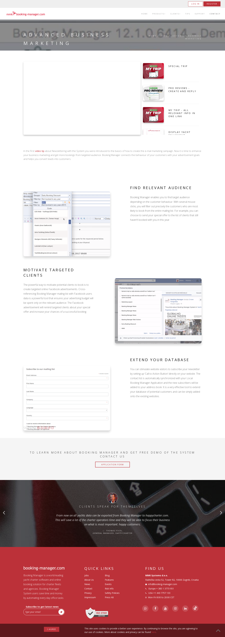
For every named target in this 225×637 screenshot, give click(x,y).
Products (158, 14)
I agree (51, 629)
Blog (107, 575)
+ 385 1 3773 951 (165, 588)
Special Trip (178, 66)
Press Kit (109, 597)
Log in (195, 4)
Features (109, 579)
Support (200, 14)
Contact (215, 14)
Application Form (112, 464)
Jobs (86, 575)
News (87, 584)
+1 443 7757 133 (161, 592)
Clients (175, 14)
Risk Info (109, 588)
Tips (187, 14)
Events (108, 584)
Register (212, 4)
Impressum (90, 597)
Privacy (88, 592)
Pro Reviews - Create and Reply (182, 90)
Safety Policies (112, 592)
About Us (89, 579)
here (153, 632)
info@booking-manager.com (162, 584)
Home (144, 14)
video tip (39, 150)
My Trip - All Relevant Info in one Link (181, 113)
